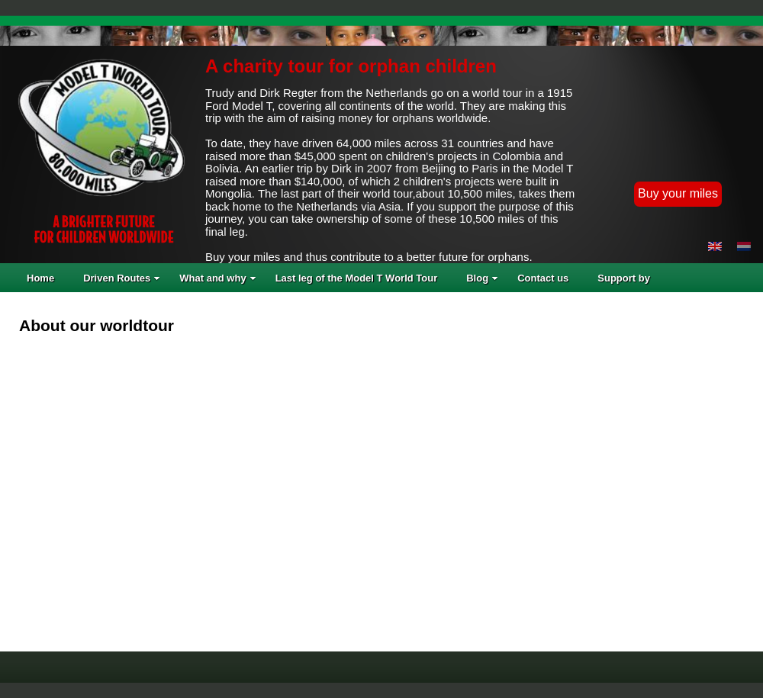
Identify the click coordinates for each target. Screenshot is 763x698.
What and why (217, 278)
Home (40, 278)
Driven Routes (121, 278)
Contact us (542, 278)
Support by (623, 278)
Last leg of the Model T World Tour (356, 278)
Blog (482, 278)
